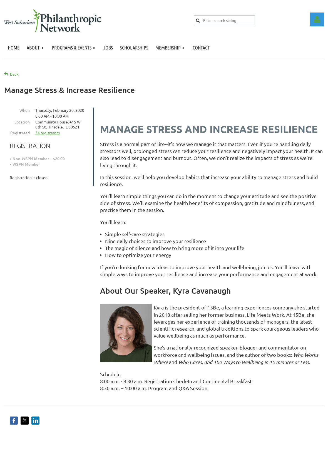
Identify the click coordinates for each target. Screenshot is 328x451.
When (24, 110)
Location (22, 121)
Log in (317, 19)
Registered (20, 132)
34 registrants (47, 132)
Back (14, 74)
